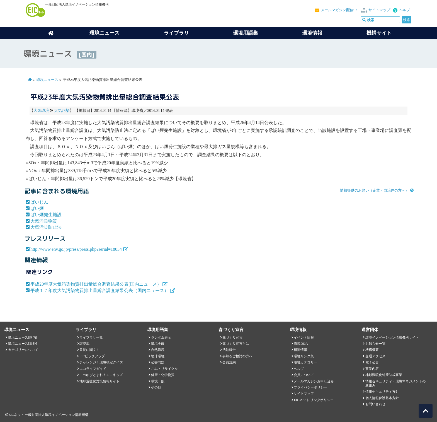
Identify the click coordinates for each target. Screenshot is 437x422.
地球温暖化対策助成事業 (383, 375)
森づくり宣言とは (235, 344)
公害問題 (157, 362)
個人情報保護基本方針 (382, 398)
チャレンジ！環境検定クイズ (101, 362)
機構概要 (372, 350)
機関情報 (300, 350)
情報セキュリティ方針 (382, 392)
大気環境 (41, 110)
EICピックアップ (92, 356)
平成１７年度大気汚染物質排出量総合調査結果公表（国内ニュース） (99, 290)
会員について (304, 375)
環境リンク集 (304, 356)
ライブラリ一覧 (91, 337)
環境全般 (157, 344)
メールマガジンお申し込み (314, 381)
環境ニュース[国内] (22, 337)
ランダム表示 (161, 337)
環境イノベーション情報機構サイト (392, 337)
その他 (156, 387)
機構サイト (379, 33)
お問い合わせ (375, 404)
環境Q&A (301, 344)
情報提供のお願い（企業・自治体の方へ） (374, 190)
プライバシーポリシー (310, 387)
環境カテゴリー (305, 362)
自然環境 (157, 350)
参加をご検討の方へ (237, 356)
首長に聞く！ (89, 350)
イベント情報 (304, 337)
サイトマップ (379, 10)
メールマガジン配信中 (339, 10)
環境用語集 (245, 33)
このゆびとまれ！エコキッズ (101, 375)
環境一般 (157, 381)
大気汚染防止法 (46, 227)
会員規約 (229, 362)
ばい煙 (37, 208)
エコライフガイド (92, 369)
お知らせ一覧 (375, 344)
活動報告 (229, 350)
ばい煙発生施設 (46, 214)
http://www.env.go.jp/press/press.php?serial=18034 (76, 249)
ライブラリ (176, 33)
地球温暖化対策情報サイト (99, 381)
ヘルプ (404, 10)
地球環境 (157, 356)
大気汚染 (62, 110)
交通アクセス (375, 356)
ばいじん (39, 202)
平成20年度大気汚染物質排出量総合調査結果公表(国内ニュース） (95, 284)
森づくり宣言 (232, 337)
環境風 (84, 344)
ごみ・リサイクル (164, 369)
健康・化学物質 (162, 375)
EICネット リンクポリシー (313, 400)
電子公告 (372, 362)
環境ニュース (47, 80)
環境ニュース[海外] (22, 344)
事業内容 (372, 369)
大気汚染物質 (43, 221)
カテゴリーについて (23, 350)
